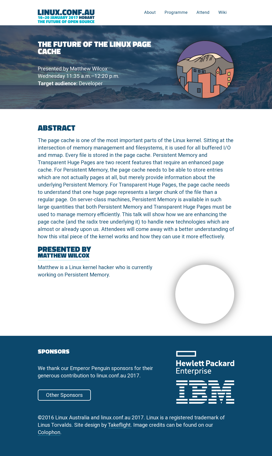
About (150, 12)
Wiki (222, 12)
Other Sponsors (64, 395)
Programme (176, 12)
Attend (202, 12)
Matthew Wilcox (88, 69)
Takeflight (119, 425)
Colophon (49, 432)
